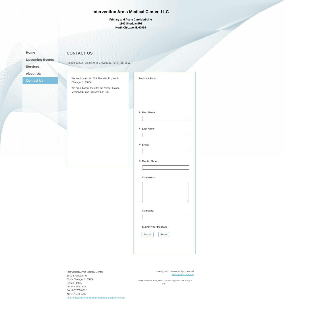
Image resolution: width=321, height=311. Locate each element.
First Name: (149, 112)
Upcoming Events (40, 59)
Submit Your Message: (155, 227)
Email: (146, 145)
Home (30, 52)
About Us (33, 73)
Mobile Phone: (150, 161)
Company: (148, 210)
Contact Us (34, 80)
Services (33, 66)
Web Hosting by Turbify (183, 274)
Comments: (149, 177)
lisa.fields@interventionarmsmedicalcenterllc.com (96, 297)
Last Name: (148, 128)
